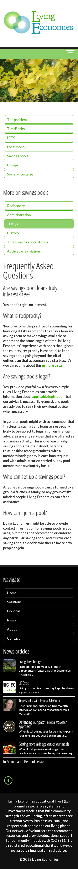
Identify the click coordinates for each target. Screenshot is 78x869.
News (11, 620)
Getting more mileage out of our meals (44, 744)
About (12, 629)
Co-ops (13, 165)
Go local (13, 611)
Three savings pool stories (27, 242)
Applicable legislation (23, 251)
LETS (11, 138)
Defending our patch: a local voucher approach (43, 724)
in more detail (52, 365)
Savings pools (17, 156)
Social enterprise (20, 174)
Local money (16, 147)
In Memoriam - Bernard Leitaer (24, 761)
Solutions (14, 602)
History (13, 233)
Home (12, 593)
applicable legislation (48, 396)
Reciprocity (16, 206)
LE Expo (24, 683)
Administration (19, 215)
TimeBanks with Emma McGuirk (39, 700)
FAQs (13, 224)
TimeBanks (16, 129)
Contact (13, 638)
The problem (17, 119)
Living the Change (30, 661)
